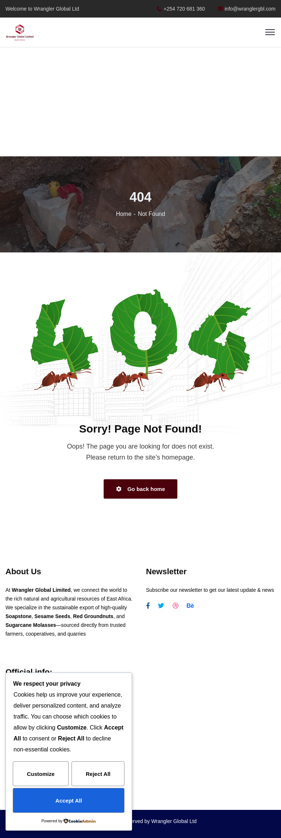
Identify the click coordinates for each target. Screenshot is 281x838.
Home (124, 214)
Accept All (68, 800)
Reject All (98, 774)
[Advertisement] (141, 102)
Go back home (140, 489)
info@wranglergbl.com (247, 9)
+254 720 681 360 (181, 9)
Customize (41, 774)
